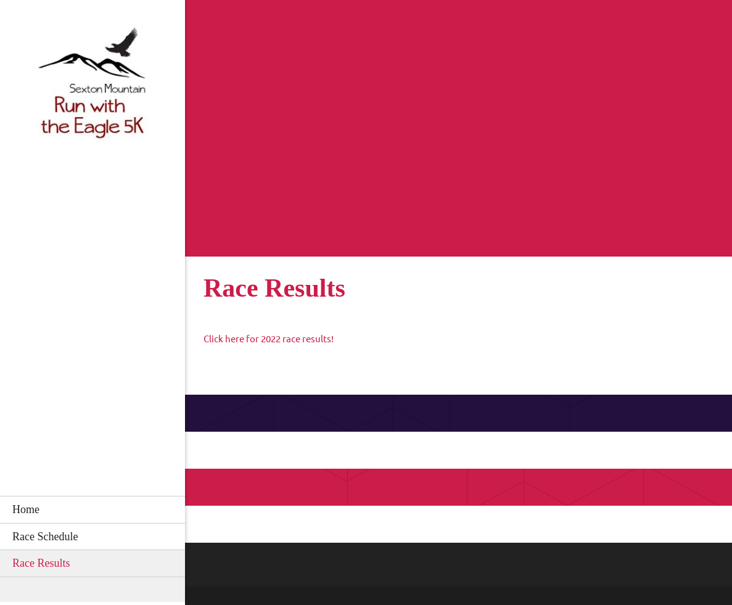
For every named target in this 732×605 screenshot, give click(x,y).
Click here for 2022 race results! (269, 339)
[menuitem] (92, 509)
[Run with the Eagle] (92, 87)
